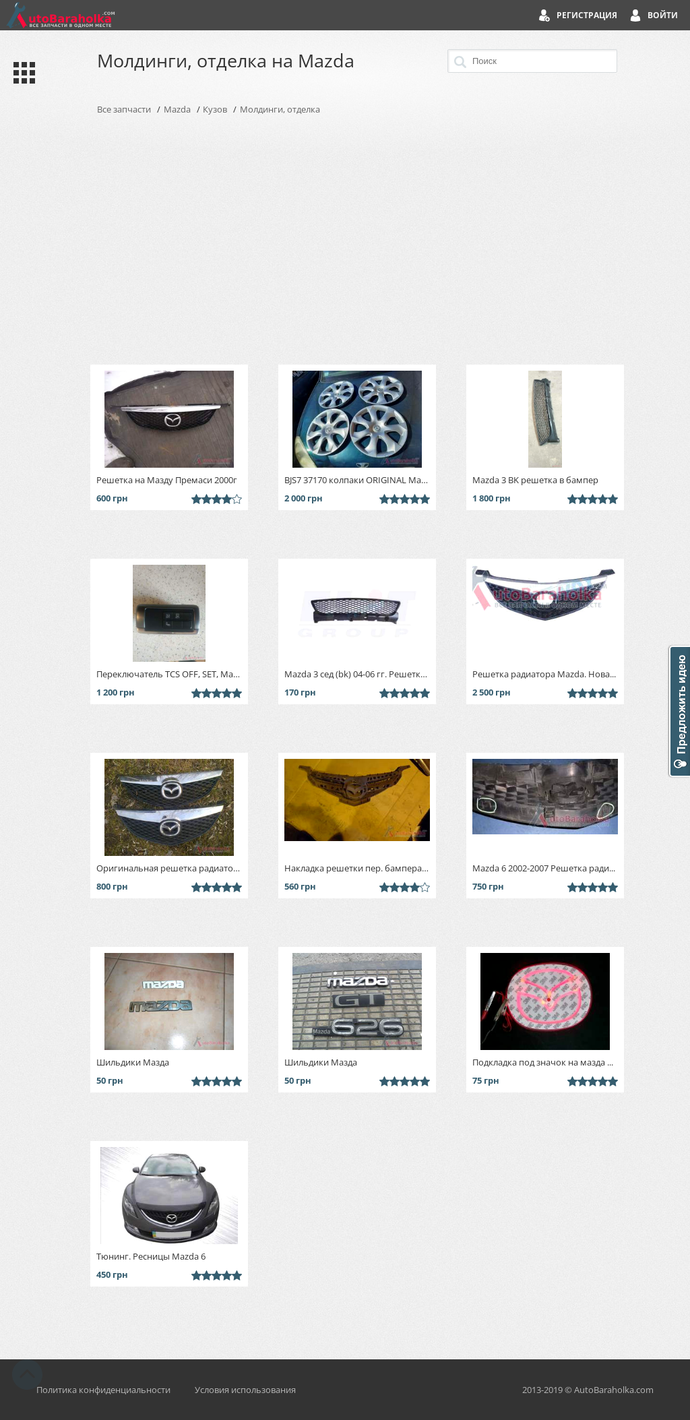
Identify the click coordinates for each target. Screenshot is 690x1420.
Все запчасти (124, 109)
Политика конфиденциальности (103, 1390)
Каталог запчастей (21, 73)
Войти (663, 15)
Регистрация (587, 15)
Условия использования (245, 1390)
